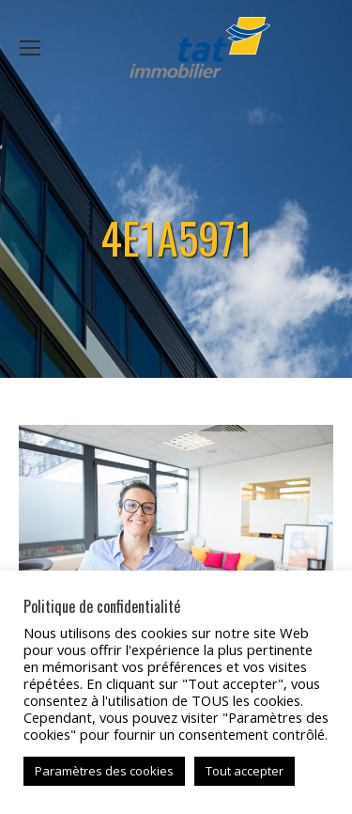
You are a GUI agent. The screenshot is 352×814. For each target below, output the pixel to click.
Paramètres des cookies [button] (104, 770)
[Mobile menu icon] (30, 48)
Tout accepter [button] (244, 770)
